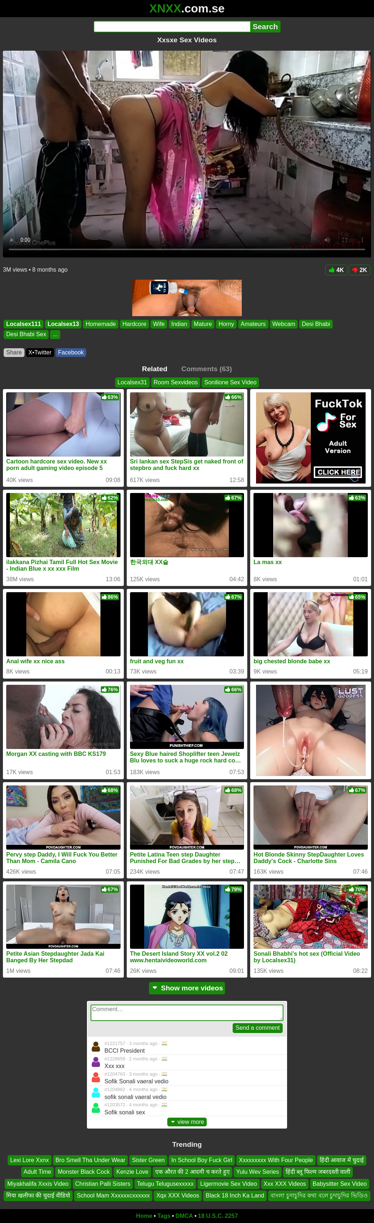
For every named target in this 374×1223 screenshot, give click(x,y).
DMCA (184, 1216)
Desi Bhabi (316, 324)
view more (187, 1122)
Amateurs (253, 324)
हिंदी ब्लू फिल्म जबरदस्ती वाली (318, 1172)
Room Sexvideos (176, 382)
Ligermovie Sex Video (228, 1183)
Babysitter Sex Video (340, 1183)
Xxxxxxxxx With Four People (276, 1160)
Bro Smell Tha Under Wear (90, 1160)
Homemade (100, 324)
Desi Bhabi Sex (26, 334)
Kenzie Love (132, 1172)
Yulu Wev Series (257, 1172)
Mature (203, 324)
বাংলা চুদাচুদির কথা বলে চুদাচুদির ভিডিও (319, 1195)
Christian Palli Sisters (102, 1183)
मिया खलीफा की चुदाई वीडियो (38, 1195)
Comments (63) (207, 369)
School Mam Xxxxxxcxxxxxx (113, 1195)
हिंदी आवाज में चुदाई (342, 1160)
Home (144, 1216)
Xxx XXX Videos (285, 1183)
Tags (164, 1216)
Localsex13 (63, 324)
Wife (159, 324)
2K (359, 270)
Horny (226, 324)
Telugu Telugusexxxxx (165, 1183)
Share (14, 352)
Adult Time (37, 1172)
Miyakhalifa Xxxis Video (38, 1183)
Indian (179, 324)
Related (154, 369)
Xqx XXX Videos (177, 1195)
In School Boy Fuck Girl (201, 1160)
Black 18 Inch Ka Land (235, 1195)
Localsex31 (132, 382)
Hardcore (134, 324)
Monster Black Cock (84, 1172)
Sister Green (148, 1160)
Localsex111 (23, 324)
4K (336, 270)
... (55, 334)
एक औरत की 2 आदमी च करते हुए (192, 1172)
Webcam (283, 324)
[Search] (172, 26)
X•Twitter (39, 352)
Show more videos (187, 988)
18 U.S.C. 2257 (218, 1216)
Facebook (71, 352)
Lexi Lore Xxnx (29, 1160)
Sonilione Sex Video (230, 382)
